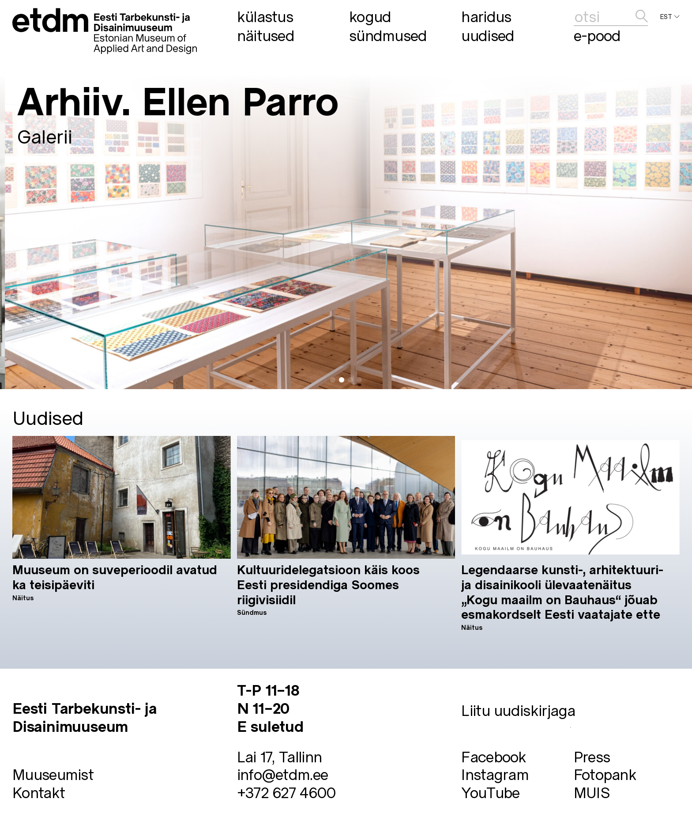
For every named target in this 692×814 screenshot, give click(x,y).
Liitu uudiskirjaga (518, 710)
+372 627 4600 (286, 792)
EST (670, 16)
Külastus (265, 16)
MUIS (592, 792)
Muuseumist (53, 774)
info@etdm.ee (282, 774)
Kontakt (38, 792)
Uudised (487, 35)
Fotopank (605, 774)
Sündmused (388, 35)
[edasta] (642, 16)
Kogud (370, 16)
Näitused (265, 35)
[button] (332, 379)
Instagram (495, 774)
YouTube (490, 792)
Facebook (493, 756)
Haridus (486, 16)
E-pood (597, 35)
